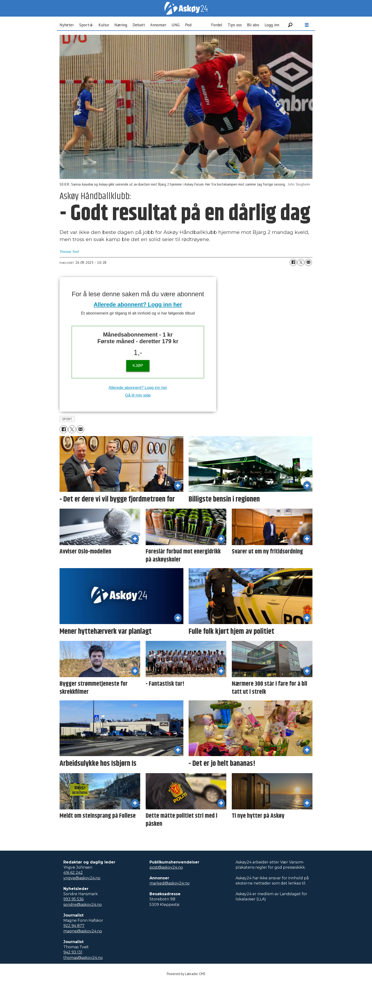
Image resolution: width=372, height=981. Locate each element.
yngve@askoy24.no (81, 878)
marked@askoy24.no (169, 883)
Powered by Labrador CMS (186, 974)
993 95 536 (73, 899)
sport (67, 419)
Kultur (103, 24)
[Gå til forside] (186, 8)
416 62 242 (73, 872)
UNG (176, 24)
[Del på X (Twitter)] (300, 262)
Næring (120, 24)
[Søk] (290, 25)
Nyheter (67, 24)
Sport (84, 24)
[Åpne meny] (306, 25)
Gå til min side (138, 395)
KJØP (138, 365)
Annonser (158, 24)
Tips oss (235, 24)
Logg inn (272, 24)
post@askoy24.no (166, 867)
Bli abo (253, 24)
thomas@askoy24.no (83, 957)
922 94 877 (73, 925)
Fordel (216, 24)
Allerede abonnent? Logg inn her (138, 304)
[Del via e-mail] (308, 262)
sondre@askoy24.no (82, 904)
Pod (188, 24)
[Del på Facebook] (293, 262)
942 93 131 (72, 952)
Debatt (139, 24)
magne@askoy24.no (82, 931)
